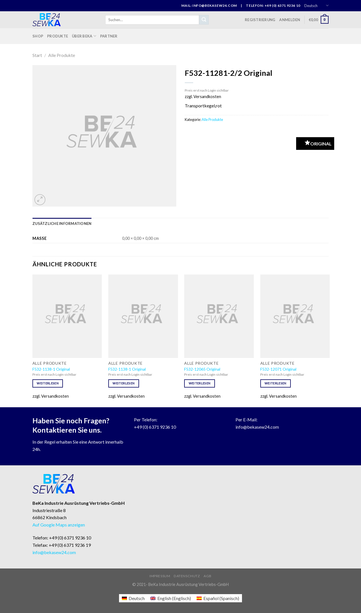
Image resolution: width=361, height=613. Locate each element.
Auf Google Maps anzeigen (58, 524)
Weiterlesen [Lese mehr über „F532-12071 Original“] (276, 383)
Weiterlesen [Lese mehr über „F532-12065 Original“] (200, 383)
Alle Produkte (61, 55)
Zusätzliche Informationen (61, 223)
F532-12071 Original (278, 369)
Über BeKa (84, 36)
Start (37, 55)
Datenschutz (187, 576)
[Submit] (204, 20)
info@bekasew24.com (257, 427)
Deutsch (316, 5)
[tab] (61, 223)
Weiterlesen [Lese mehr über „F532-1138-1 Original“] (48, 383)
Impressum (159, 576)
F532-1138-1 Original (51, 369)
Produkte (57, 36)
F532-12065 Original (202, 369)
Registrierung (260, 19)
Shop (37, 36)
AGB (208, 576)
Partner (109, 36)
